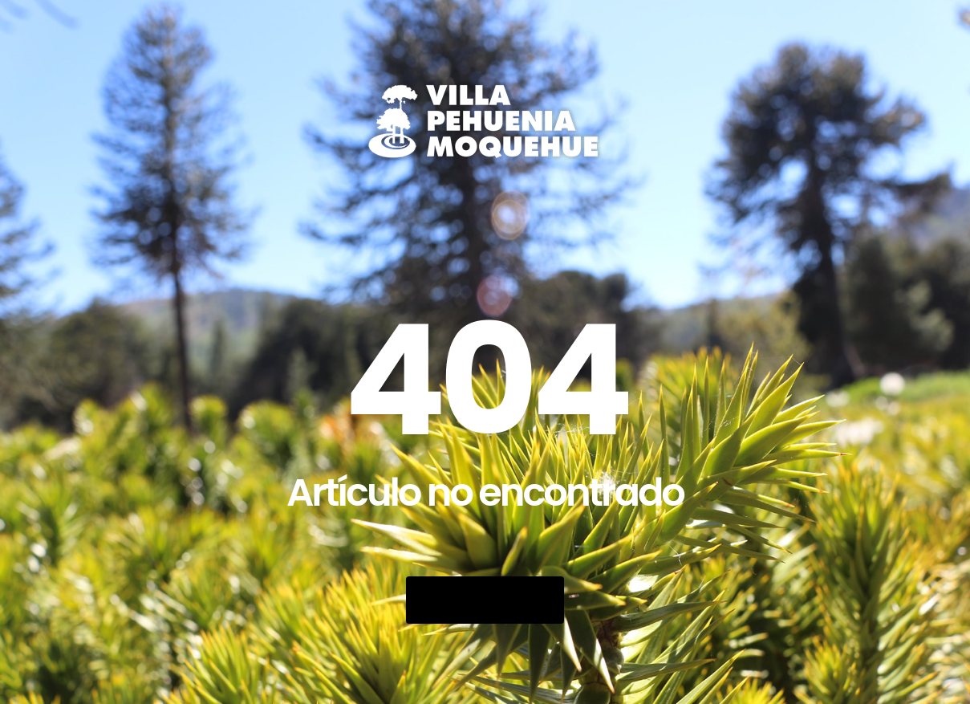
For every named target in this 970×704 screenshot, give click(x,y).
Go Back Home (484, 600)
